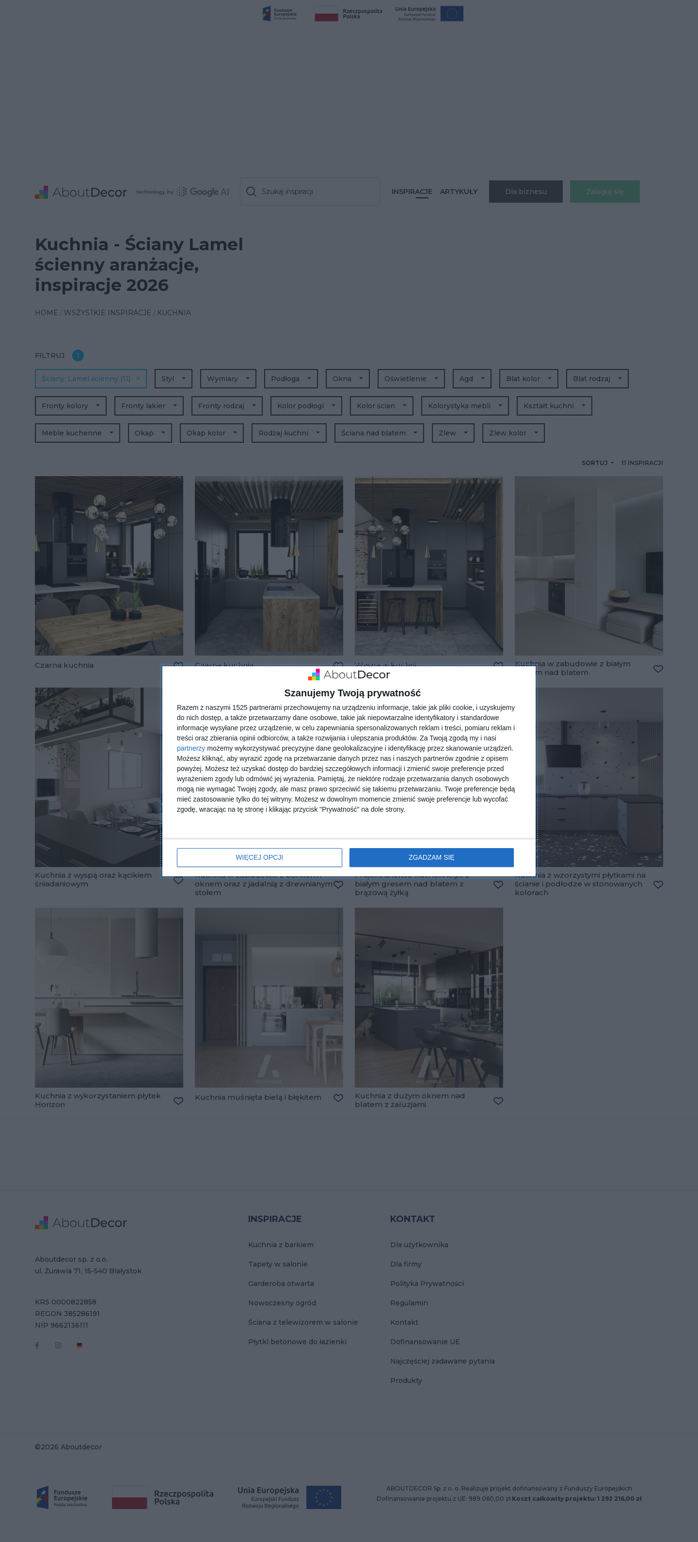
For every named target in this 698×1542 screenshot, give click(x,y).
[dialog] (349, 771)
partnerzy (191, 748)
